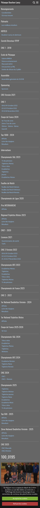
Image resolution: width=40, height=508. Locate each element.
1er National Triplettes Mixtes (12, 317)
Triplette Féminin (7, 367)
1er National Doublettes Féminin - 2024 (16, 302)
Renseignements (7, 9)
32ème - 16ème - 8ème (10, 126)
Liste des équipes (8, 141)
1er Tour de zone (7, 121)
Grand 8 (4, 129)
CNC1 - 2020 (6, 230)
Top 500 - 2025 (7, 414)
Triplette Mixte (7, 364)
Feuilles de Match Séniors (10, 187)
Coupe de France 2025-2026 (12, 327)
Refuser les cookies (20, 504)
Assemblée (5, 75)
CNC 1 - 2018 (6, 47)
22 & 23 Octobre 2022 (9, 108)
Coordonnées (6, 13)
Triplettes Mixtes (8, 164)
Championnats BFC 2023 (10, 264)
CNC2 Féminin (6, 451)
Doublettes (6, 169)
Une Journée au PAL (8, 67)
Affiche (4, 139)
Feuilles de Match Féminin (10, 192)
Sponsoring (5, 85)
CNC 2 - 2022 (6, 295)
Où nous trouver (7, 15)
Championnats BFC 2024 (10, 357)
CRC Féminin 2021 (8, 94)
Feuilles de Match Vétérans (11, 190)
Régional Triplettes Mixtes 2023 (13, 215)
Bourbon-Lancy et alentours (11, 35)
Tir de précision (7, 161)
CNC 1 (3, 101)
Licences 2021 (6, 237)
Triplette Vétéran (8, 392)
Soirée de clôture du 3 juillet (11, 69)
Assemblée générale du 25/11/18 (13, 79)
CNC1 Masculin (6, 448)
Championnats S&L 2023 (10, 157)
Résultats (5, 144)
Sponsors (5, 89)
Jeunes (4, 175)
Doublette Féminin (8, 361)
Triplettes (5, 172)
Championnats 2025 (9, 385)
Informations (6, 150)
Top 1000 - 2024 (7, 134)
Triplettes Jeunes (8, 394)
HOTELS (4, 31)
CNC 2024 (5, 372)
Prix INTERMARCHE (8, 205)
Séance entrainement (9, 61)
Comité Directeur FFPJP (10, 40)
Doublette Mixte (7, 403)
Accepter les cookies (20, 498)
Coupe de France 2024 (9, 117)
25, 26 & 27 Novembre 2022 (11, 259)
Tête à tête (6, 166)
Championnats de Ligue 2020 (12, 198)
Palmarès (4, 21)
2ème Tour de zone (8, 123)
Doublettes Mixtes (8, 177)
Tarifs (4, 244)
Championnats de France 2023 (13, 288)
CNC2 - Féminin (7, 379)
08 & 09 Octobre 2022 (9, 106)
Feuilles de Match (7, 183)
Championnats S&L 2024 (10, 336)
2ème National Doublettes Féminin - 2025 (17, 429)
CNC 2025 (5, 444)
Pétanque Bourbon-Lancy (10, 2)
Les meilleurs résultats (9, 25)
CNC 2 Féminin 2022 (9, 249)
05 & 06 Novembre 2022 (10, 111)
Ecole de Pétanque (8, 54)
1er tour (4, 331)
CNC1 (3, 376)
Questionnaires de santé (10, 241)
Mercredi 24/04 (7, 64)
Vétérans (5, 352)
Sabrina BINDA (7, 58)
